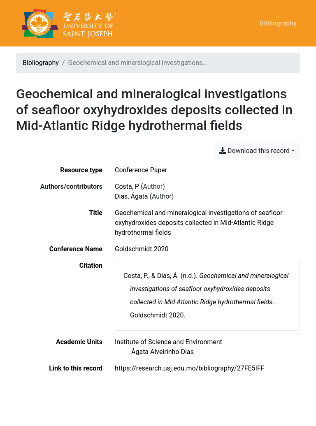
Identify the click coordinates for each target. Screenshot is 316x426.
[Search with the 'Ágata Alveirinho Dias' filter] (162, 352)
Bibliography (278, 23)
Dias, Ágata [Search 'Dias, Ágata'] (131, 196)
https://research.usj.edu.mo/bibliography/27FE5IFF (190, 368)
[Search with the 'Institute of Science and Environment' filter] (168, 342)
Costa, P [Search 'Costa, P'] (127, 186)
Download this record (254, 151)
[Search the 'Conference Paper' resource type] (141, 170)
